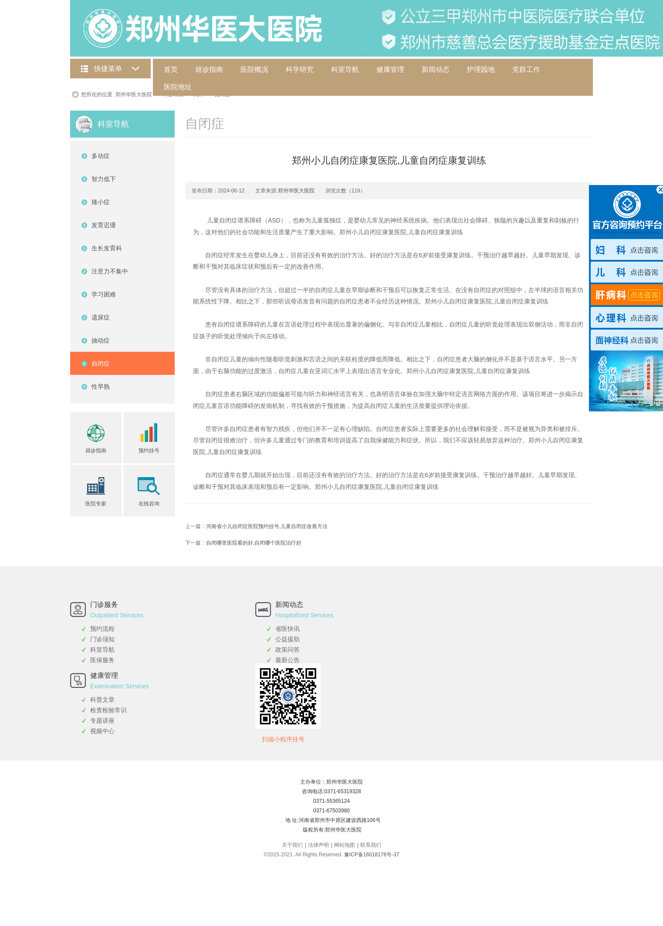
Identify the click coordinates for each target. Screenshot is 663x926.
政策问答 (287, 649)
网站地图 (344, 845)
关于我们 (292, 845)
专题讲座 (102, 720)
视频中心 (102, 730)
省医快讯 (287, 628)
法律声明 (318, 845)
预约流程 (102, 628)
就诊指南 (209, 69)
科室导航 (345, 69)
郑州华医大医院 (133, 94)
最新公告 (287, 660)
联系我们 (370, 845)
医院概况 (254, 69)
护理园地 (481, 69)
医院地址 (178, 87)
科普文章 (102, 699)
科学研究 (300, 69)
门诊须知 (102, 639)
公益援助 (287, 639)
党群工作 (526, 69)
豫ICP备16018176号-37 (371, 855)
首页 (171, 69)
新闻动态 (436, 69)
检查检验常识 (108, 710)
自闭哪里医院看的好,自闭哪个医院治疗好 (253, 543)
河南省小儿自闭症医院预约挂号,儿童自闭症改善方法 (267, 526)
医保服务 (102, 660)
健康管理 (390, 69)
